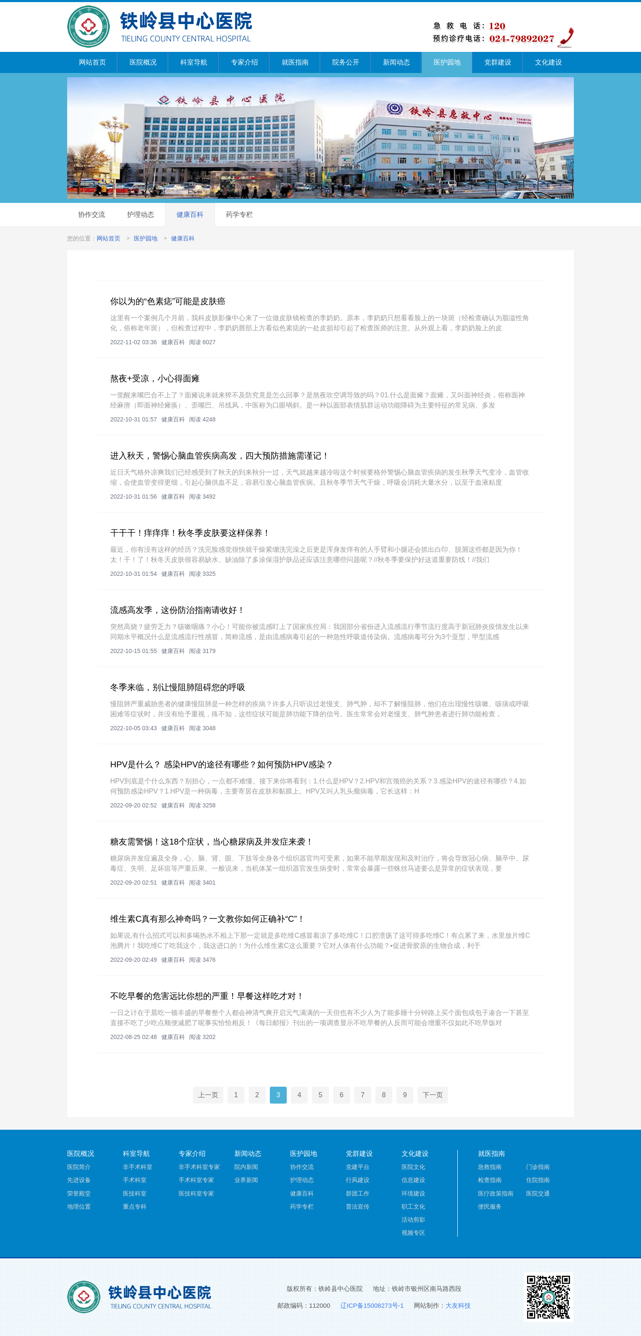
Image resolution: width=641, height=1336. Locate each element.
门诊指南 (538, 1166)
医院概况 (143, 62)
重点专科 (135, 1206)
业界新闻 (246, 1180)
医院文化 (413, 1166)
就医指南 (295, 62)
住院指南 (538, 1180)
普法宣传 (357, 1206)
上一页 (208, 1094)
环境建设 (413, 1193)
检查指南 (490, 1180)
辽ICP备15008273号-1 (372, 1305)
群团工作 (357, 1193)
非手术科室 (137, 1166)
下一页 (433, 1094)
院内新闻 (246, 1166)
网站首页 (92, 62)
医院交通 (538, 1193)
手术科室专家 (196, 1180)
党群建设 (497, 62)
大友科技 (458, 1305)
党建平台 (357, 1166)
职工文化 (413, 1206)
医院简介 (79, 1166)
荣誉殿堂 (79, 1193)
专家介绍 (244, 62)
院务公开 (345, 62)
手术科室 (135, 1180)
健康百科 (190, 214)
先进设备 (79, 1180)
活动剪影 (413, 1219)
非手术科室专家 (199, 1166)
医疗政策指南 (495, 1193)
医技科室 (135, 1193)
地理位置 (79, 1206)
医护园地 (447, 62)
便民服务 (490, 1206)
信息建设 (413, 1180)
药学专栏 (239, 214)
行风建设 (357, 1180)
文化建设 (548, 62)
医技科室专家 (196, 1193)
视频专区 (413, 1232)
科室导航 (193, 62)
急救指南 (490, 1166)
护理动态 (140, 214)
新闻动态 (396, 62)
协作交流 (91, 214)
